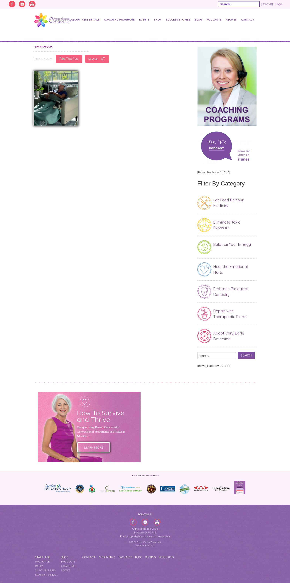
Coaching (68, 565)
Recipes (231, 19)
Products (68, 561)
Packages (125, 557)
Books (65, 570)
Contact (247, 19)
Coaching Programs (119, 19)
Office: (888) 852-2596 (145, 528)
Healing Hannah (46, 574)
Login (279, 4)
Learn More (93, 447)
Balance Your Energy (232, 244)
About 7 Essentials (85, 19)
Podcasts (214, 19)
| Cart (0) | (268, 4)
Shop (157, 19)
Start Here (42, 557)
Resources (166, 557)
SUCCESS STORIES (178, 19)
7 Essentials (107, 557)
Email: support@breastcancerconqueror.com (145, 536)
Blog (198, 19)
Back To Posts (43, 46)
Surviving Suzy (45, 570)
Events (144, 19)
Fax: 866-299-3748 (145, 532)
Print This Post (69, 58)
